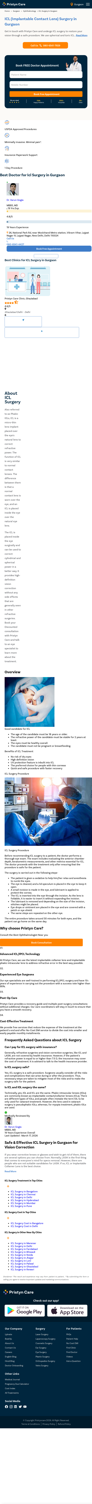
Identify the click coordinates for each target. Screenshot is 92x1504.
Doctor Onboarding (14, 1365)
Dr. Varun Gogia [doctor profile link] (13, 1126)
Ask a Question (73, 1361)
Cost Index (10, 1388)
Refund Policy (64, 1424)
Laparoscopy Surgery (45, 1338)
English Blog (10, 1356)
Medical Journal (12, 1379)
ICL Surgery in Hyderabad (25, 1200)
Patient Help (72, 1338)
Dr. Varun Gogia (15, 199)
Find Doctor (71, 1352)
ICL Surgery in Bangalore (24, 1191)
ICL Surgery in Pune (21, 1205)
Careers (8, 1352)
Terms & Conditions (30, 1424)
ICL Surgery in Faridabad (24, 1248)
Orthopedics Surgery (45, 1361)
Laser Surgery (42, 1334)
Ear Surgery (41, 1347)
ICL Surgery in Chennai (23, 1194)
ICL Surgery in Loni (21, 1260)
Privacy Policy (48, 1424)
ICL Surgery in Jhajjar (22, 1257)
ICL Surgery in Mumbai (23, 1203)
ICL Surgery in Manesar (23, 1243)
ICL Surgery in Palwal (22, 1263)
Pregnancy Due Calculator (17, 1384)
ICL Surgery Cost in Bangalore (27, 1223)
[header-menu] (88, 4)
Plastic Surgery (43, 1356)
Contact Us (10, 1347)
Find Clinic (71, 1347)
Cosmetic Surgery (44, 1343)
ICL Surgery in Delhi (21, 1197)
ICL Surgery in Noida (22, 1254)
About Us (9, 1343)
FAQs (68, 1334)
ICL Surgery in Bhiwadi (23, 1251)
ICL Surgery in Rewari (22, 1269)
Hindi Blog (9, 1361)
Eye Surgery (41, 1352)
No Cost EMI (72, 1343)
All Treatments (12, 1392)
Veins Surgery (42, 1365)
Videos (69, 1356)
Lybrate (8, 1334)
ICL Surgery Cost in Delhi (24, 1226)
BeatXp (8, 1338)
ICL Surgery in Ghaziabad (24, 1266)
